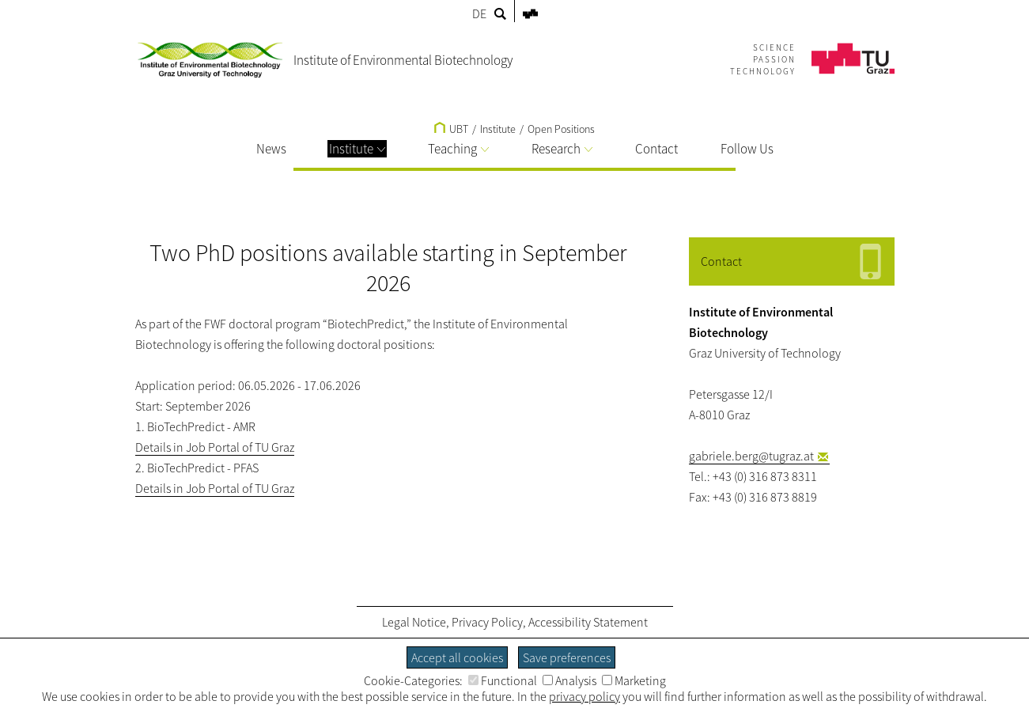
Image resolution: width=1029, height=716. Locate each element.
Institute (357, 148)
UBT (451, 129)
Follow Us (747, 148)
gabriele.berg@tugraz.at (751, 456)
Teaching (458, 148)
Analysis (569, 680)
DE (479, 13)
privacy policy (584, 696)
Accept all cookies (457, 657)
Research (562, 148)
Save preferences (567, 657)
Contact (656, 148)
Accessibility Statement (588, 622)
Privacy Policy (487, 622)
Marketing (634, 680)
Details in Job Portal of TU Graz (214, 447)
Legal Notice (414, 622)
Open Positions (561, 129)
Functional (502, 680)
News (271, 148)
